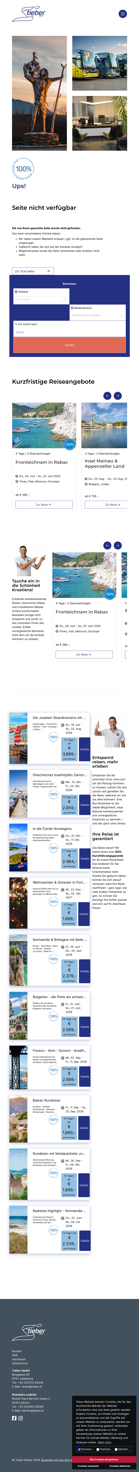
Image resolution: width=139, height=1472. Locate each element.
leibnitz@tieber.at (33, 1410)
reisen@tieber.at (32, 1386)
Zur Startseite (33, 271)
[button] (107, 396)
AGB (14, 1355)
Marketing (123, 1449)
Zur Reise (44, 504)
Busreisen (69, 283)
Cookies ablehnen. (120, 1465)
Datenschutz (20, 1363)
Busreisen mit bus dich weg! (59, 1460)
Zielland (21, 291)
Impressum (19, 1359)
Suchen (69, 345)
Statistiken (105, 1449)
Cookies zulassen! (88, 1465)
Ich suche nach (26, 324)
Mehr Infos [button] (104, 1442)
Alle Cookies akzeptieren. (104, 1459)
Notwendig (86, 1449)
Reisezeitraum (81, 308)
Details (84, 749)
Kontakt (17, 1351)
